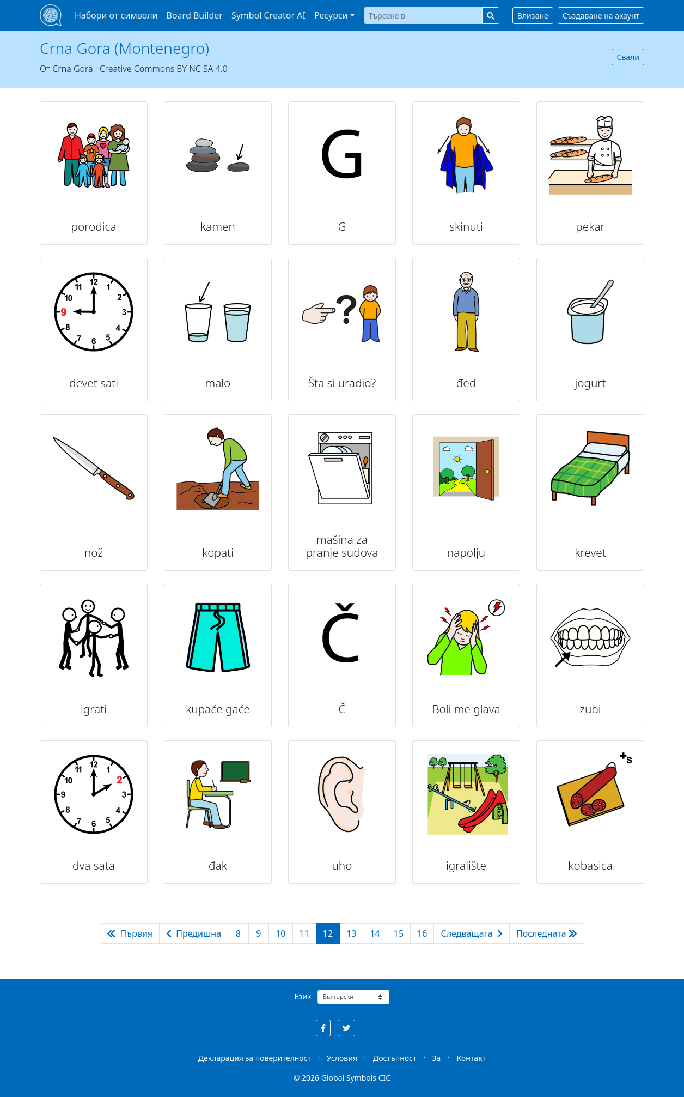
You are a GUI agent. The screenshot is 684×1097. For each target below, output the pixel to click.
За (436, 1058)
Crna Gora (72, 69)
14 (375, 933)
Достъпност (394, 1058)
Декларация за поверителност (254, 1058)
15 (399, 933)
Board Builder (195, 15)
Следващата (472, 933)
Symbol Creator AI (268, 15)
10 (280, 933)
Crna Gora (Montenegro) (124, 48)
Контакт (471, 1058)
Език (303, 996)
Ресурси (331, 15)
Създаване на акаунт (601, 15)
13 (351, 933)
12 (328, 933)
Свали (627, 57)
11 (304, 933)
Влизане (532, 15)
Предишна (193, 933)
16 (422, 933)
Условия (342, 1058)
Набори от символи (116, 15)
